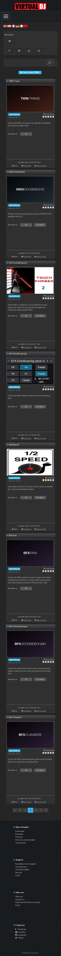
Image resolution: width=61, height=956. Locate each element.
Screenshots (20, 843)
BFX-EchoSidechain (18, 626)
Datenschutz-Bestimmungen (27, 902)
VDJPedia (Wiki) (22, 869)
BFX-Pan (13, 535)
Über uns (19, 896)
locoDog (50, 477)
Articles (18, 872)
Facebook (20, 929)
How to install (41, 166)
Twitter (19, 938)
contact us (20, 899)
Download (19, 831)
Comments (27, 166)
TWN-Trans (14, 81)
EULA (17, 905)
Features (19, 837)
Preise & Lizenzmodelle (25, 840)
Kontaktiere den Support (25, 864)
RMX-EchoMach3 (17, 172)
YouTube (20, 932)
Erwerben (19, 834)
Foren (17, 875)
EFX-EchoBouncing (18, 354)
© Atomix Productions (30, 953)
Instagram (21, 935)
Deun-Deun (50, 114)
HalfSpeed (14, 445)
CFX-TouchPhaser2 (18, 263)
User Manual (20, 867)
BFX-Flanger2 (15, 717)
